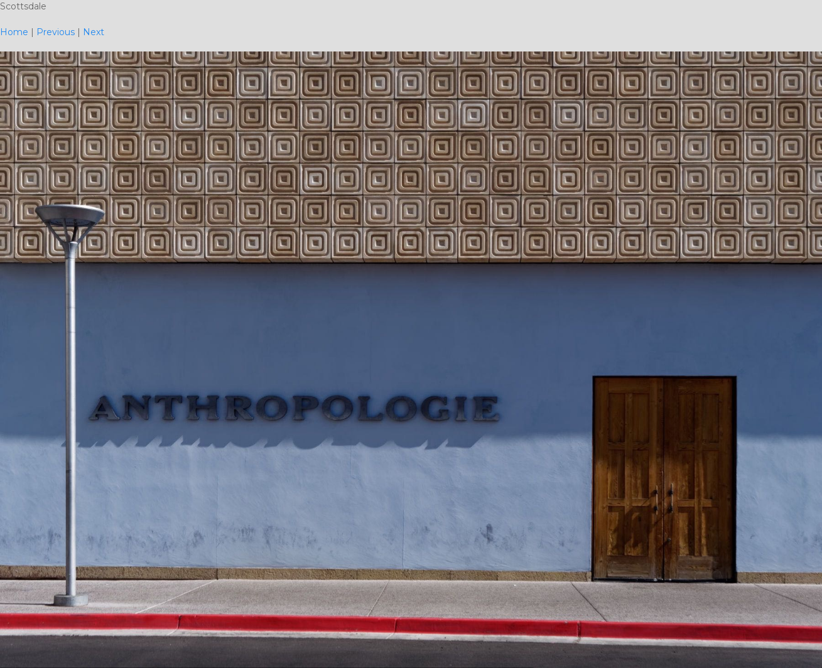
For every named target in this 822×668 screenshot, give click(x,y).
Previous (55, 32)
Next (93, 32)
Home (14, 32)
